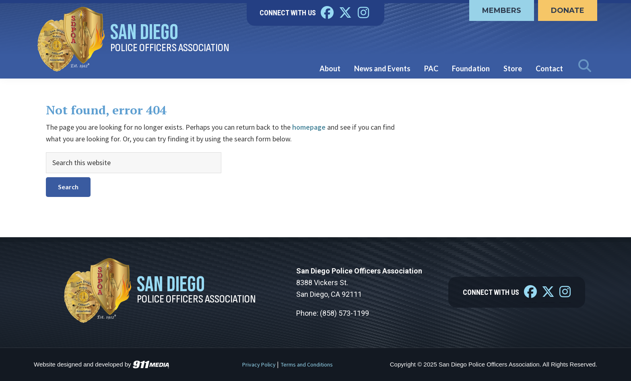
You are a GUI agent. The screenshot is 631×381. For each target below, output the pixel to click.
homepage (309, 127)
